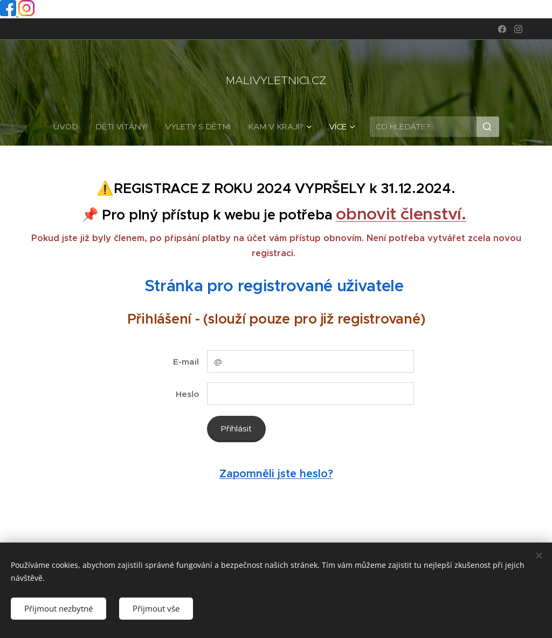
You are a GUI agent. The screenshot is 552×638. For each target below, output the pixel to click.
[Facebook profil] (9, 13)
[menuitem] (70, 126)
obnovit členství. (401, 213)
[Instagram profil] (26, 13)
